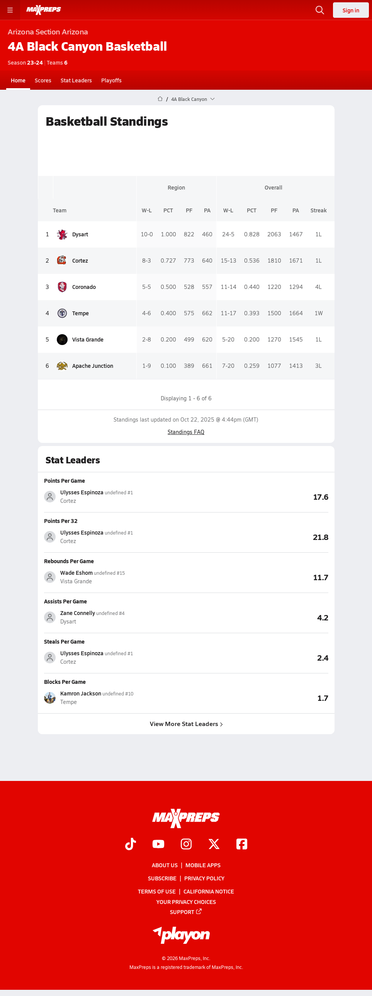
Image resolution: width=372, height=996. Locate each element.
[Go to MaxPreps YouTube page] (158, 845)
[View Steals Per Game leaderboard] (257, 657)
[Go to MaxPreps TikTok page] (130, 845)
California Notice (208, 891)
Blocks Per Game (65, 681)
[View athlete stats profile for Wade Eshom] (115, 577)
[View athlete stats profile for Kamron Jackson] (115, 698)
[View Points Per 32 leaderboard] (257, 536)
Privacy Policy (204, 878)
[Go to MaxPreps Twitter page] (214, 845)
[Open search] (320, 10)
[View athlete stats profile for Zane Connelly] (115, 617)
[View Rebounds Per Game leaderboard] (257, 577)
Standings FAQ (186, 432)
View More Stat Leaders (186, 723)
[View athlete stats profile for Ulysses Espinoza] (115, 496)
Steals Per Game (64, 641)
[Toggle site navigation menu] (10, 10)
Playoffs (111, 80)
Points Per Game (64, 480)
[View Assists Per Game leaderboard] (257, 617)
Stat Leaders (76, 80)
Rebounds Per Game (69, 560)
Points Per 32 (61, 520)
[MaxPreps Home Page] (160, 99)
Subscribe (162, 878)
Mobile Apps (203, 865)
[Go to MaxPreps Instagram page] (186, 845)
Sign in (351, 10)
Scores (43, 80)
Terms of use (157, 891)
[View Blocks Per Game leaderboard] (257, 697)
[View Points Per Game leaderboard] (257, 496)
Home (18, 80)
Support (186, 912)
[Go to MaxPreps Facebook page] (242, 845)
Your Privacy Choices (186, 901)
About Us (165, 865)
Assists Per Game (65, 601)
